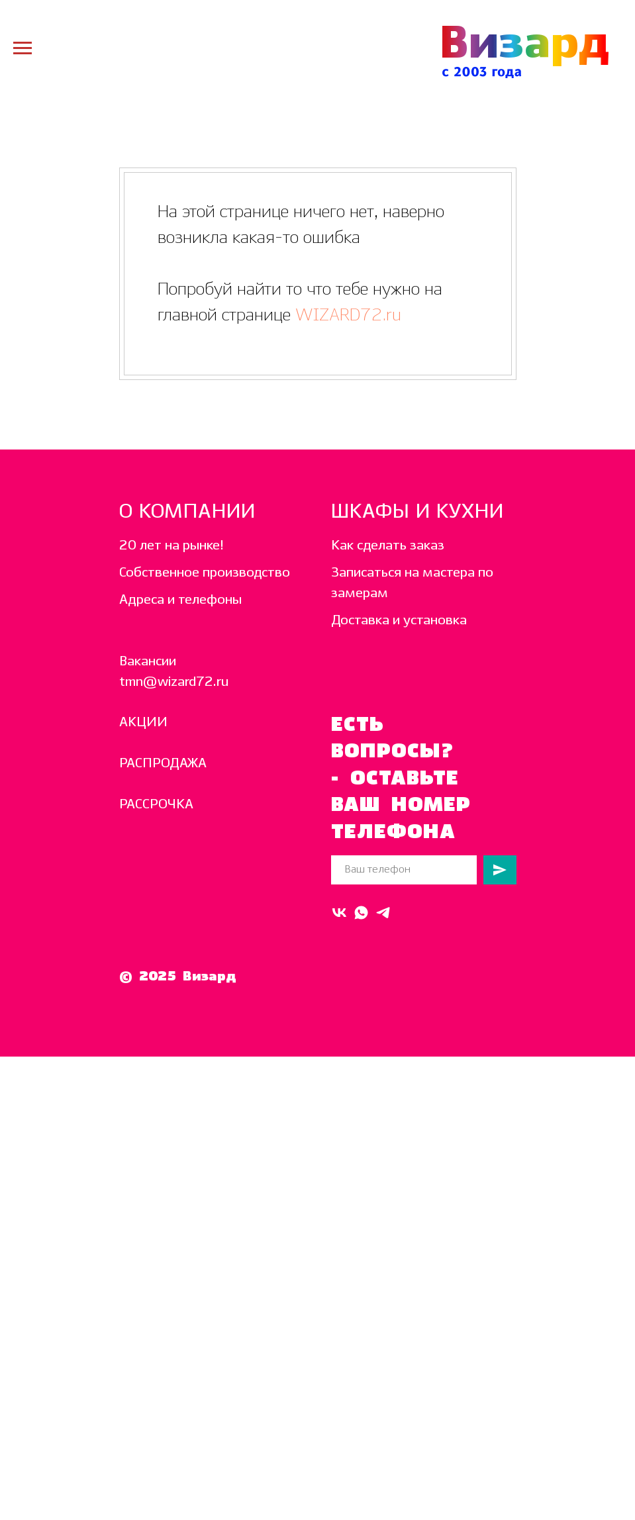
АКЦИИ (143, 722)
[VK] (339, 912)
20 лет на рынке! (171, 546)
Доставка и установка (399, 620)
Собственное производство (204, 573)
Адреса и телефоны (180, 600)
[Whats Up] (361, 912)
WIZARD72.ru (346, 315)
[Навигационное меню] (22, 48)
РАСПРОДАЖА (163, 763)
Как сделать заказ (387, 546)
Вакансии (147, 661)
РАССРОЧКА (156, 804)
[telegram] (383, 912)
